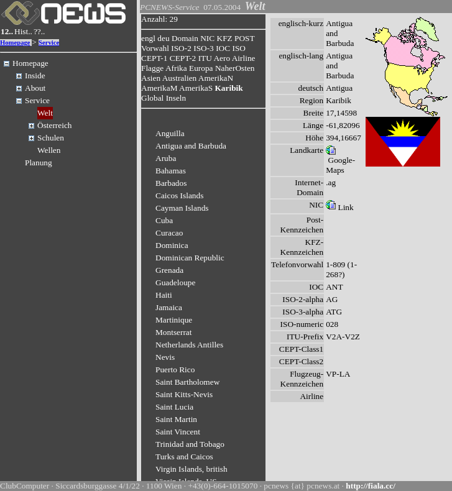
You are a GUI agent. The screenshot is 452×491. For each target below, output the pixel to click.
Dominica (171, 245)
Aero (221, 58)
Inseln (176, 98)
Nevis (165, 357)
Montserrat (173, 332)
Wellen (48, 150)
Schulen (50, 137)
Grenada (169, 270)
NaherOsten (235, 68)
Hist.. (23, 31)
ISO (238, 48)
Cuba (164, 220)
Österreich (54, 125)
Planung (38, 162)
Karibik (228, 88)
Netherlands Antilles (189, 344)
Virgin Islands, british (191, 469)
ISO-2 (181, 48)
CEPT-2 (183, 58)
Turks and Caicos (184, 456)
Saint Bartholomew (187, 382)
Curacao (169, 232)
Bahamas (170, 170)
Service (49, 42)
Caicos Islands (179, 195)
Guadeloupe (175, 282)
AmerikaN (215, 78)
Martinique (173, 319)
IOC (223, 48)
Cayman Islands (182, 208)
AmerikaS (196, 88)
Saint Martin (176, 419)
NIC (207, 38)
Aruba (165, 158)
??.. (39, 31)
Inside (35, 75)
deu (163, 38)
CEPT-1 (154, 58)
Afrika (176, 68)
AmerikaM (159, 88)
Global (152, 98)
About (35, 88)
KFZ (225, 38)
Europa (201, 68)
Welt (45, 112)
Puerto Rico (175, 369)
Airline (244, 58)
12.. (7, 31)
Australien (179, 78)
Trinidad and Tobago (189, 444)
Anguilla (170, 133)
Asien (150, 78)
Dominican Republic (189, 257)
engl (148, 38)
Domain (185, 38)
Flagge (152, 68)
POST (244, 38)
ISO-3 (203, 48)
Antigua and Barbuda (190, 145)
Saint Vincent (177, 431)
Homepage (15, 42)
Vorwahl (155, 48)
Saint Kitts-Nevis (184, 394)
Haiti (163, 295)
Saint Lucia (174, 406)
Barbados (171, 183)
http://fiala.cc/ (370, 485)
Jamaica (168, 307)
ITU (205, 58)
